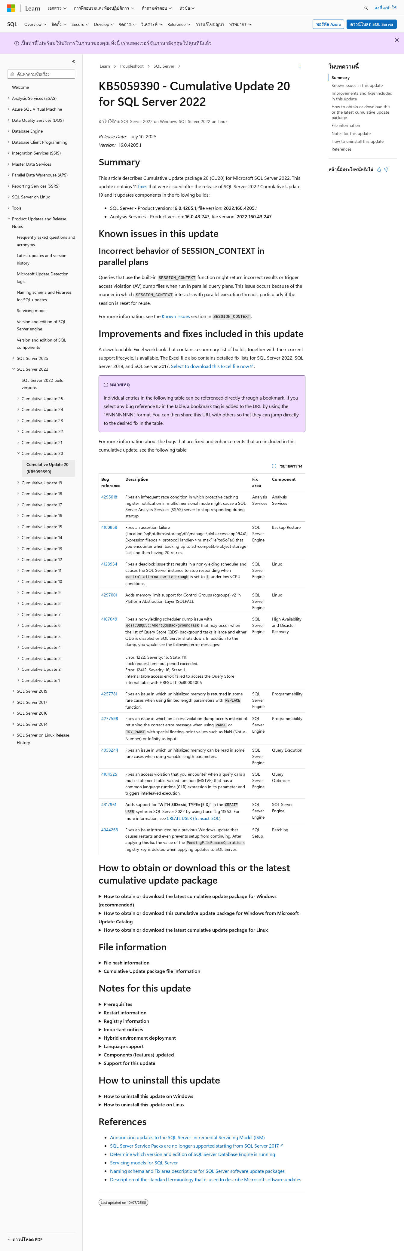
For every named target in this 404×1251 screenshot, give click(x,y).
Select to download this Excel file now (210, 366)
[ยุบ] (73, 61)
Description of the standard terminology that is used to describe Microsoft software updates (205, 1179)
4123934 (109, 564)
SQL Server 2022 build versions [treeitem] (42, 384)
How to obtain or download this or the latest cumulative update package (361, 112)
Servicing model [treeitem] (31, 310)
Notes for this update (351, 133)
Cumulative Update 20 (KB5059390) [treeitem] (47, 468)
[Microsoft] (11, 8)
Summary (341, 77)
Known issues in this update (357, 85)
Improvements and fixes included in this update (362, 95)
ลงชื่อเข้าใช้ (386, 8)
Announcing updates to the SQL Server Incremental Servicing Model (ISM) (187, 1137)
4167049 (109, 619)
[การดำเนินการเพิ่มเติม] (300, 66)
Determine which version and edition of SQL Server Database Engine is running (192, 1154)
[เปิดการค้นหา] (366, 8)
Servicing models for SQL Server (144, 1162)
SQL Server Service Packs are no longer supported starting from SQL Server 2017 (194, 1145)
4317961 (108, 804)
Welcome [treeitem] (20, 87)
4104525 (109, 774)
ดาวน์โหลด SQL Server (371, 24)
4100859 (109, 527)
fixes (142, 186)
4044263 (109, 829)
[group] (202, 664)
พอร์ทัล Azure (328, 24)
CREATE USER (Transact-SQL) (193, 818)
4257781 (109, 694)
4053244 (109, 750)
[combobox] (41, 74)
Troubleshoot (132, 66)
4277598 (109, 718)
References (341, 149)
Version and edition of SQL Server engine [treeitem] (41, 325)
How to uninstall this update (358, 141)
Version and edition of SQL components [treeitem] (41, 343)
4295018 (109, 497)
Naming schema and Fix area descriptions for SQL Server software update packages (197, 1171)
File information (346, 125)
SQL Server (164, 66)
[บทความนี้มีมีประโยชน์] (379, 169)
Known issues (176, 316)
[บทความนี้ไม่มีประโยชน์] (386, 169)
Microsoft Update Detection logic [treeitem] (43, 277)
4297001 (109, 595)
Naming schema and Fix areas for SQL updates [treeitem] (44, 295)
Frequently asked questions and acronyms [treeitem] (46, 240)
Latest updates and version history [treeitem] (41, 259)
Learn (105, 66)
